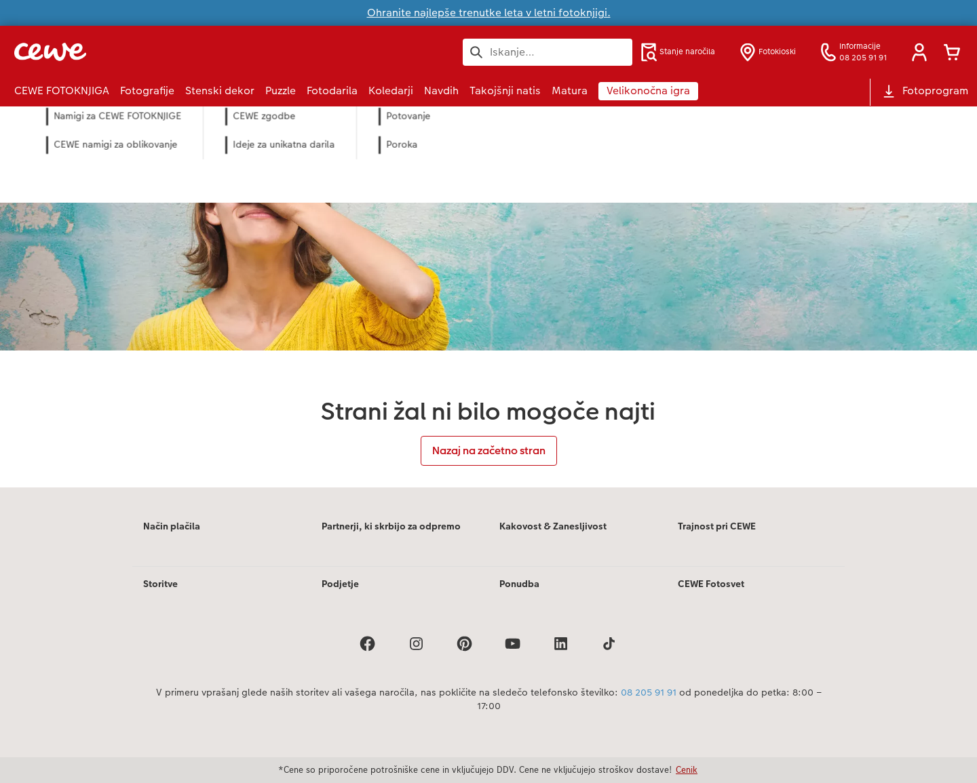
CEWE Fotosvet (711, 583)
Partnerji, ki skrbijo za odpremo (391, 526)
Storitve (160, 583)
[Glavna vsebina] (488, 296)
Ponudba (519, 583)
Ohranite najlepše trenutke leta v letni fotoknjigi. (489, 12)
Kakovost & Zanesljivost (553, 526)
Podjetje (340, 583)
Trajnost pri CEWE (717, 526)
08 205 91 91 (648, 692)
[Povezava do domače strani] (147, 52)
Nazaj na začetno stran (488, 450)
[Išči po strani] (547, 52)
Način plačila (171, 526)
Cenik (686, 769)
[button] (919, 52)
